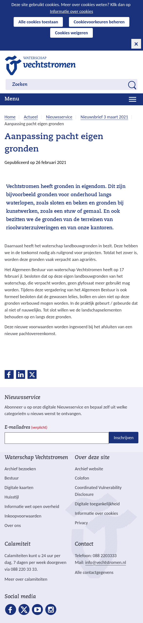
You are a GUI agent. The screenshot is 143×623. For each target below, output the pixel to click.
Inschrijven (123, 437)
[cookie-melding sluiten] (136, 44)
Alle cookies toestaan (38, 22)
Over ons (13, 525)
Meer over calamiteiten (26, 579)
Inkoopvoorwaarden (23, 516)
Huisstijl (12, 497)
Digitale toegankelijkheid (97, 504)
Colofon (82, 478)
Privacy (81, 522)
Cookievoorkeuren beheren (99, 22)
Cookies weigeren (71, 33)
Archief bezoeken (20, 469)
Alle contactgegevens (94, 572)
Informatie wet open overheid (32, 506)
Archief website (89, 469)
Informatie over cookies (71, 11)
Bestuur (12, 478)
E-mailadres (26, 427)
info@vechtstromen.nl (105, 562)
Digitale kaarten (19, 487)
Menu (12, 99)
